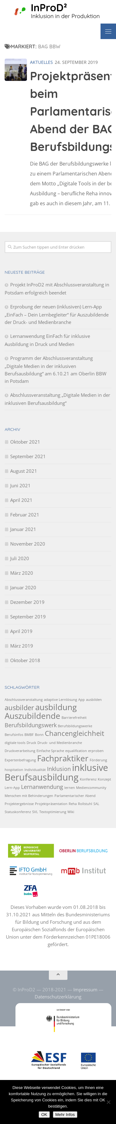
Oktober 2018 (25, 660)
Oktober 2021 (25, 442)
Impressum (85, 989)
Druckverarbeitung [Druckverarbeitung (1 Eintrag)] (20, 751)
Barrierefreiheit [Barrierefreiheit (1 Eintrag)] (74, 717)
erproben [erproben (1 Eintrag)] (96, 751)
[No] (108, 1102)
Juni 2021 (20, 485)
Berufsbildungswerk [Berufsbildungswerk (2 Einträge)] (31, 725)
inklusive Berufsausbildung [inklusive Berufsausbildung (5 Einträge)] (56, 772)
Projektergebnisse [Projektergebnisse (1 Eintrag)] (19, 804)
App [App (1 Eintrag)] (81, 699)
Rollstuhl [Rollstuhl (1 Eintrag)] (85, 804)
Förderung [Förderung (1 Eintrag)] (98, 760)
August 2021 (23, 471)
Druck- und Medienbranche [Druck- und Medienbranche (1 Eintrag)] (59, 743)
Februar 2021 (24, 514)
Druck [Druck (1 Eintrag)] (31, 743)
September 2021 (28, 456)
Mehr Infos (65, 1114)
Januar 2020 (23, 587)
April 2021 (21, 500)
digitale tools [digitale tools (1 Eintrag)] (15, 743)
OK (44, 1114)
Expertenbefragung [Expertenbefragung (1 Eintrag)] (20, 760)
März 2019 (21, 646)
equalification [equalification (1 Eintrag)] (76, 751)
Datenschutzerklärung (58, 996)
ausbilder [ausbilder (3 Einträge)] (19, 707)
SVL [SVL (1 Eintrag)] (35, 812)
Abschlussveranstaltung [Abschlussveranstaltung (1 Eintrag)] (24, 699)
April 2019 (21, 631)
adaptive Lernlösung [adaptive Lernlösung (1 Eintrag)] (60, 699)
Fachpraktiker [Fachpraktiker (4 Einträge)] (62, 758)
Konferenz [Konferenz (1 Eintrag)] (88, 779)
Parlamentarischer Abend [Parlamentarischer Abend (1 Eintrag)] (75, 796)
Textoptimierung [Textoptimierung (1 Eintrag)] (52, 812)
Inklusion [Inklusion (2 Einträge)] (59, 768)
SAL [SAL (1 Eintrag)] (96, 804)
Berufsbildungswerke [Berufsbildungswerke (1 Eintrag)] (75, 726)
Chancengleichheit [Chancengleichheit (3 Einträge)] (74, 733)
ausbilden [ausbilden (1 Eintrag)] (94, 699)
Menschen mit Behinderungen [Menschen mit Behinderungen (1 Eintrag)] (29, 796)
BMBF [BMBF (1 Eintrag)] (29, 734)
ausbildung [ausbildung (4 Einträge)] (56, 707)
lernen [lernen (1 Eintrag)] (69, 787)
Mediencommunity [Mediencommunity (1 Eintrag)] (91, 787)
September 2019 (28, 616)
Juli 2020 (19, 558)
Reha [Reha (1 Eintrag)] (73, 804)
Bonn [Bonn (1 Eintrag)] (39, 734)
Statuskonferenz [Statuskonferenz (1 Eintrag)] (18, 812)
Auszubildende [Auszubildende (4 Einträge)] (32, 715)
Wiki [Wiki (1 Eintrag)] (70, 812)
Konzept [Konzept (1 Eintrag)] (104, 779)
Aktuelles (41, 62)
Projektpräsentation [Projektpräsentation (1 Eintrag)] (51, 804)
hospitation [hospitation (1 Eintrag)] (14, 770)
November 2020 (27, 544)
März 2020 (21, 573)
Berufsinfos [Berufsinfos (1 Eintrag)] (14, 734)
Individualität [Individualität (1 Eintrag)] (35, 770)
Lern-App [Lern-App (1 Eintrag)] (12, 787)
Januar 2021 (23, 529)
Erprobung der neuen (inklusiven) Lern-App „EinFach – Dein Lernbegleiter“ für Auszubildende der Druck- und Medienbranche (57, 314)
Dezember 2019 (27, 602)
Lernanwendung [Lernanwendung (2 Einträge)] (42, 786)
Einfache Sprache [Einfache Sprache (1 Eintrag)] (50, 751)
